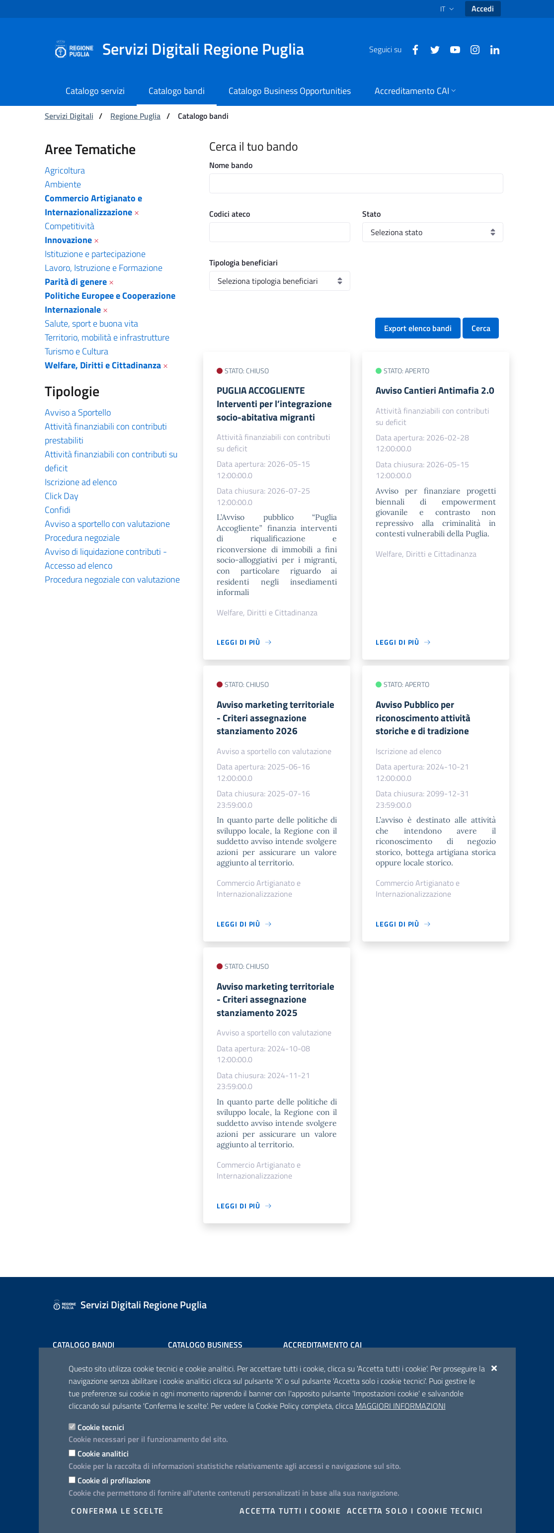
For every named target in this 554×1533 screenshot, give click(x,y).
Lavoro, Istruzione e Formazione (103, 267)
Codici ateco (229, 214)
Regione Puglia (135, 116)
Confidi (58, 509)
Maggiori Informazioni (400, 1406)
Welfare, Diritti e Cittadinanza (103, 365)
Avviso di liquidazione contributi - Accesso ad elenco (106, 558)
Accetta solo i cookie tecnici (415, 1511)
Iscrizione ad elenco (81, 482)
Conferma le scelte (117, 1511)
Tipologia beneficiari (243, 262)
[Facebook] (411, 49)
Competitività (69, 226)
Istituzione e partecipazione (95, 253)
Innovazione (68, 240)
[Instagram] (471, 49)
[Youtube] (451, 49)
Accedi (483, 8)
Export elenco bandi (418, 328)
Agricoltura (65, 170)
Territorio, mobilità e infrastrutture (107, 337)
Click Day (62, 496)
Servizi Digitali (69, 116)
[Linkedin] (491, 49)
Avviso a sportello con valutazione (107, 523)
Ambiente (63, 184)
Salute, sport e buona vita (91, 323)
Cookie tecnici (101, 1427)
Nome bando (230, 165)
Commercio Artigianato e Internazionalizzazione (93, 205)
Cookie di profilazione (114, 1480)
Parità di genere (76, 281)
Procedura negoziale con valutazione (112, 579)
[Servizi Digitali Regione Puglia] (185, 49)
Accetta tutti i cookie (290, 1511)
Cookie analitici (103, 1453)
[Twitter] (431, 49)
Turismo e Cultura (76, 351)
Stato (371, 214)
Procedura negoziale (82, 537)
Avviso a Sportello (78, 412)
